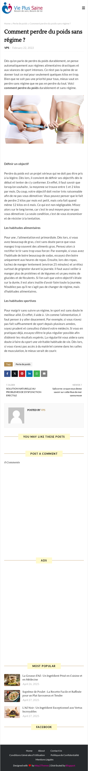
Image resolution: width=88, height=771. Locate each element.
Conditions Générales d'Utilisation (27, 755)
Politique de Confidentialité (65, 755)
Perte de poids (20, 23)
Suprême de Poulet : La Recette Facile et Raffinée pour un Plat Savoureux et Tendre (51, 693)
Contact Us (56, 750)
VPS (6, 47)
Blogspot (70, 765)
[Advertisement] (44, 612)
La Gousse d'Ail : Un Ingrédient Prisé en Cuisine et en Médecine (52, 677)
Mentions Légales (44, 759)
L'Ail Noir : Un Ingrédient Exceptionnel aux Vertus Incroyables (52, 709)
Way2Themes (42, 765)
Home (7, 23)
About (41, 750)
